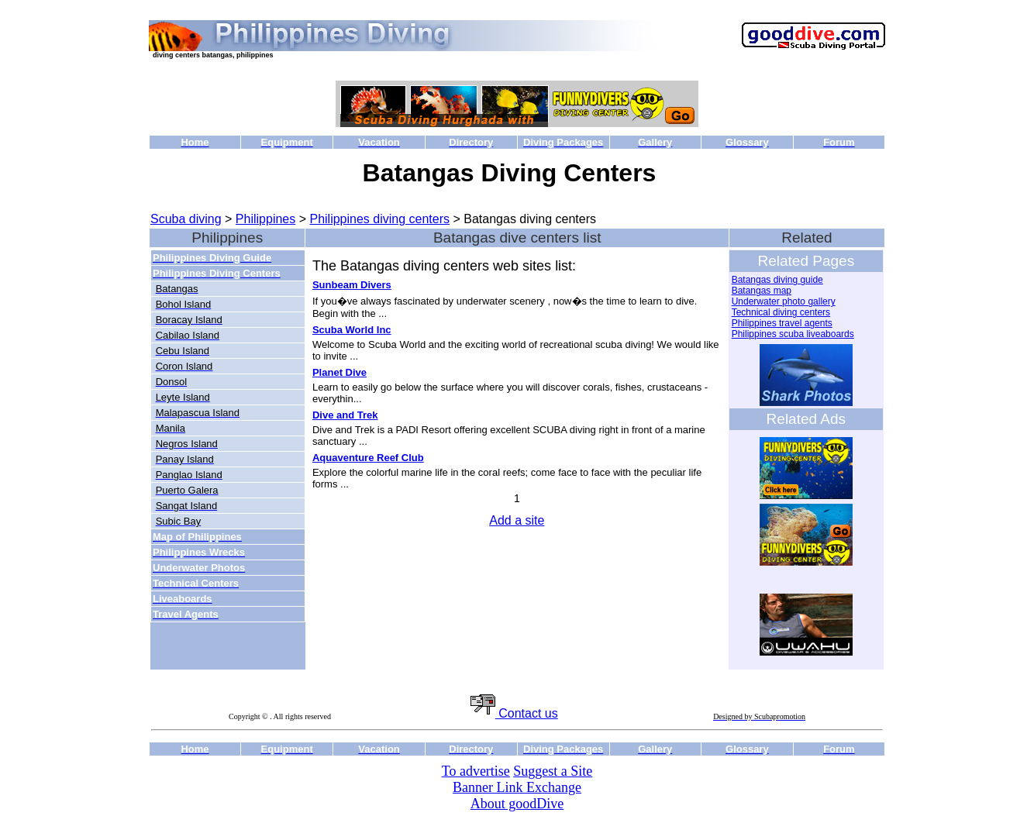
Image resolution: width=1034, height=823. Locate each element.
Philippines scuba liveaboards (793, 334)
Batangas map (761, 290)
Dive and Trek (345, 415)
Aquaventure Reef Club (368, 457)
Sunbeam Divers (351, 285)
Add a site (516, 520)
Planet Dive (339, 372)
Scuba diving (186, 219)
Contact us (514, 713)
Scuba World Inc (351, 330)
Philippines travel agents (782, 323)
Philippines (265, 219)
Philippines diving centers (379, 219)
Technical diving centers (781, 312)
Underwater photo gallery (784, 301)
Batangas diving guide (777, 279)
